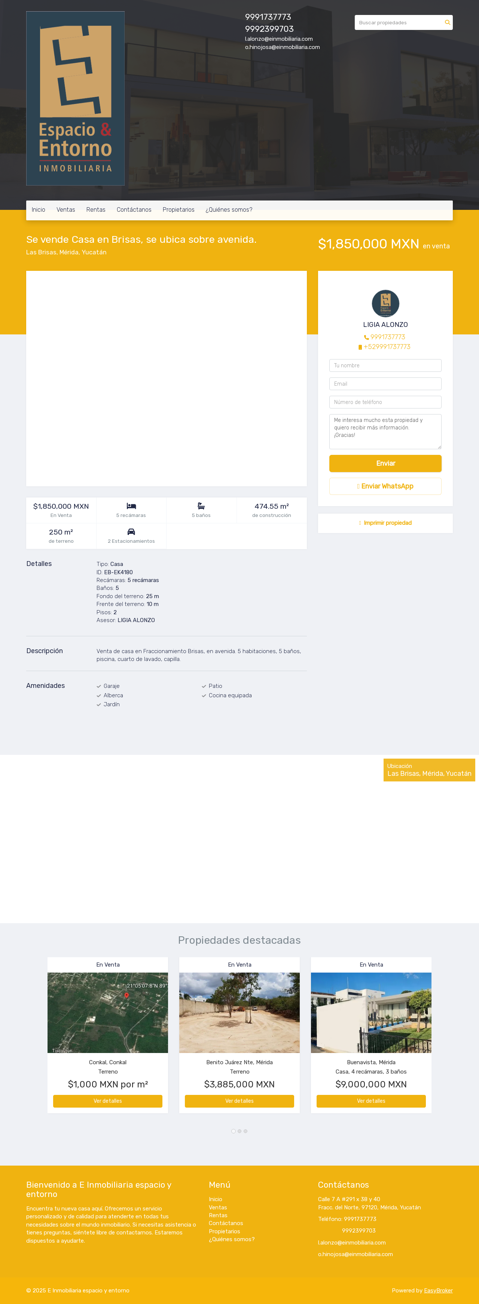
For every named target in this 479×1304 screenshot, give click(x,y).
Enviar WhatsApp (385, 486)
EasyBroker (438, 1290)
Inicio (38, 209)
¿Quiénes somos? (229, 209)
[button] (37, 1039)
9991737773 (387, 337)
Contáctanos (134, 209)
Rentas (96, 209)
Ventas (66, 209)
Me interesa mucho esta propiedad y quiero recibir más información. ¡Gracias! (385, 431)
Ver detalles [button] (108, 1101)
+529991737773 (387, 347)
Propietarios (179, 209)
